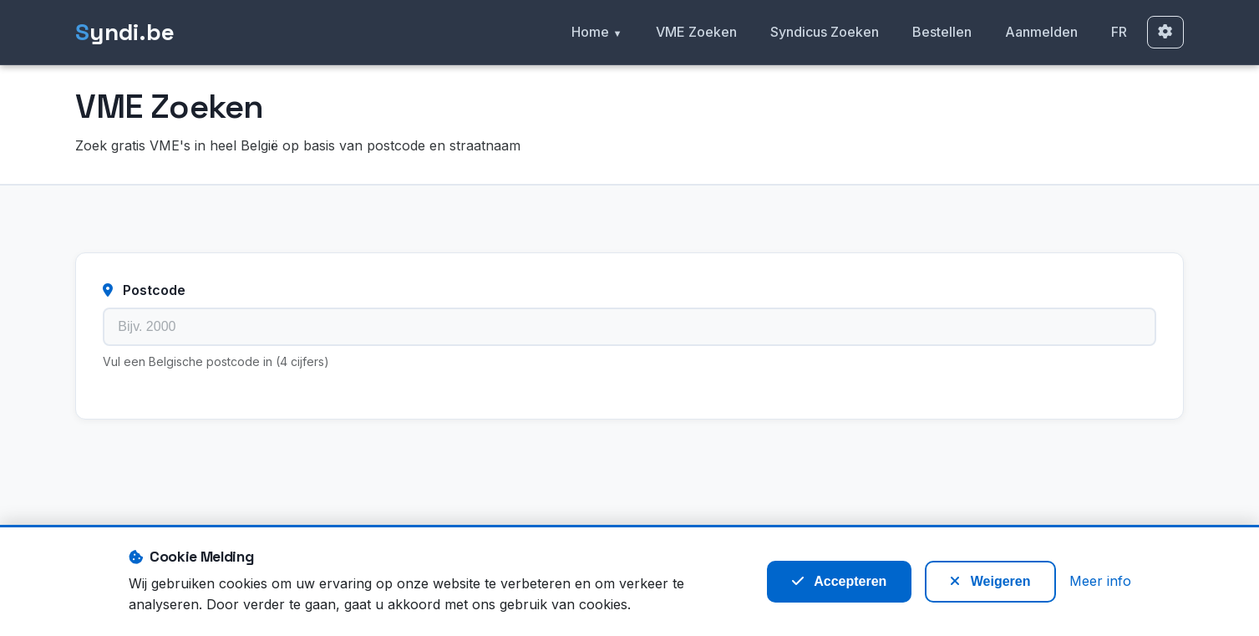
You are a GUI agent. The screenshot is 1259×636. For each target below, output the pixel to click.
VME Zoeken (696, 31)
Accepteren (839, 581)
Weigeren (990, 581)
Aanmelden (1041, 31)
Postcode (144, 290)
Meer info (1100, 580)
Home (590, 31)
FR (1119, 31)
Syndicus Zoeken (824, 31)
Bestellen (942, 31)
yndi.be (125, 32)
